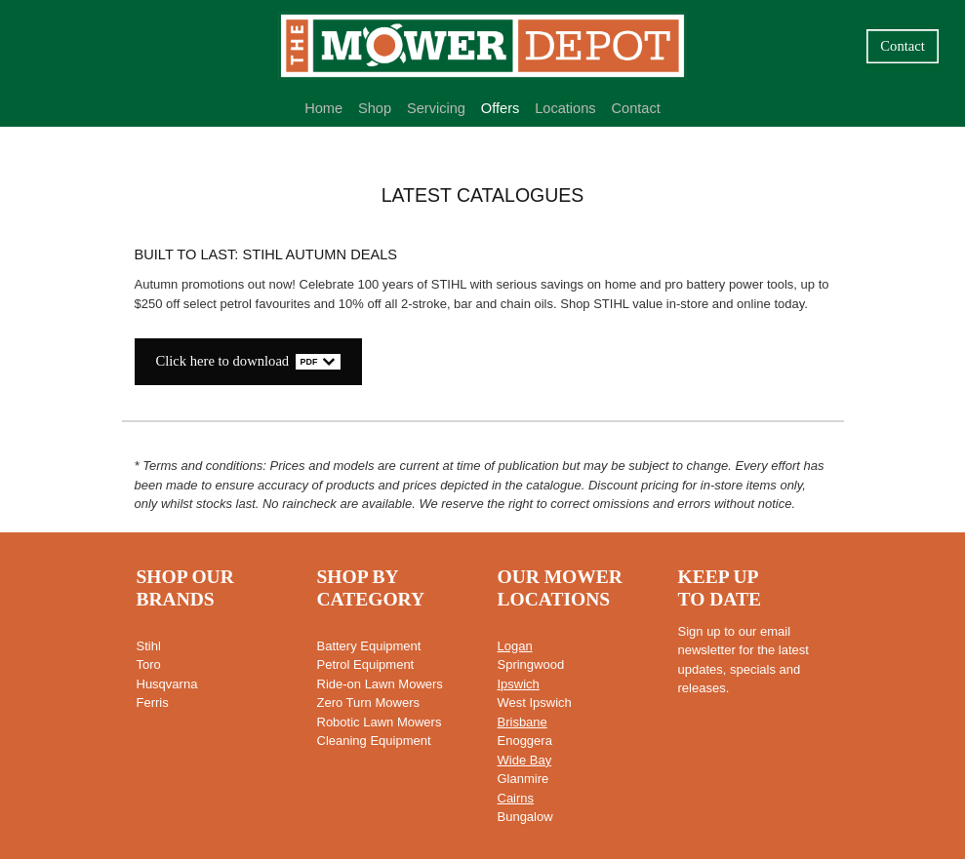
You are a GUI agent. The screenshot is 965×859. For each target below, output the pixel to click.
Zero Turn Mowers (368, 702)
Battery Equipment (369, 646)
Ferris (153, 702)
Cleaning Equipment (374, 740)
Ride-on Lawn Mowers (380, 684)
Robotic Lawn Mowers (379, 722)
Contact (902, 46)
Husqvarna (167, 684)
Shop (374, 108)
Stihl (149, 646)
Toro (149, 664)
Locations (565, 108)
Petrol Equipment (366, 664)
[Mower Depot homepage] (482, 46)
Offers (500, 108)
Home (323, 108)
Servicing (436, 108)
